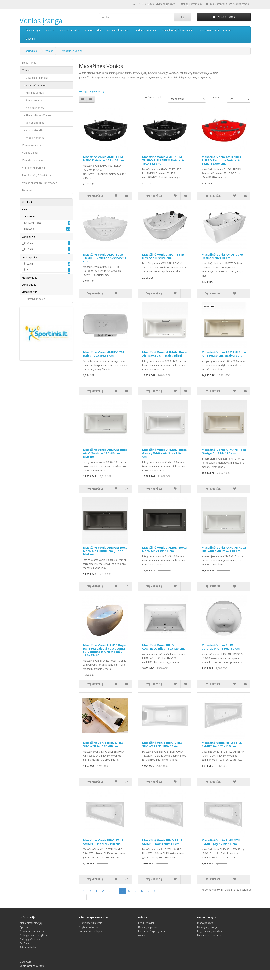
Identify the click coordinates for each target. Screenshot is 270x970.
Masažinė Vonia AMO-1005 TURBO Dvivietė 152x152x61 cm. (104, 257)
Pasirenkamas (33, 408)
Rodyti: (217, 97)
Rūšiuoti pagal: (153, 97)
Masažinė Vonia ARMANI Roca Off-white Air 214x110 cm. (224, 549)
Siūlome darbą (28, 947)
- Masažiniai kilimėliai (35, 77)
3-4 (27, 469)
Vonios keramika (69, 30)
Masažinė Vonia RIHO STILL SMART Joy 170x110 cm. (222, 842)
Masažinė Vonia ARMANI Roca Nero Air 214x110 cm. (164, 549)
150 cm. (29, 319)
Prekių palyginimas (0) (91, 91)
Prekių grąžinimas (30, 939)
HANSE (29, 259)
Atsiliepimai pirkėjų (31, 923)
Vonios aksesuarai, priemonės (215, 30)
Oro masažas (33, 403)
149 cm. (29, 313)
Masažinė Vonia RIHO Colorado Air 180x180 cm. (221, 646)
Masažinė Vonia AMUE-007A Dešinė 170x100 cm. (222, 256)
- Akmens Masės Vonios (36, 115)
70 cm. (29, 349)
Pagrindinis (30, 51)
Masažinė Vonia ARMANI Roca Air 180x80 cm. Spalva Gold (224, 354)
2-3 (27, 464)
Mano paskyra (205, 923)
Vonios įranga (41, 20)
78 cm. (29, 361)
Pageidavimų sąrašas (209, 931)
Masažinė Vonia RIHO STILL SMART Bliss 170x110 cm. (103, 842)
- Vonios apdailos (33, 122)
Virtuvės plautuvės (117, 30)
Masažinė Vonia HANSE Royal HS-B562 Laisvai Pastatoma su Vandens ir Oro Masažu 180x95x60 (104, 650)
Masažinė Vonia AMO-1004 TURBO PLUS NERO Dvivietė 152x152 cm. (163, 160)
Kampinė (30, 427)
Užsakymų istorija (207, 927)
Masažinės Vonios (72, 51)
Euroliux (29, 254)
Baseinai (31, 38)
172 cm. (29, 284)
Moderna (30, 271)
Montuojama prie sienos (39, 433)
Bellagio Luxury (34, 248)
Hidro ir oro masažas (37, 391)
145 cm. (29, 307)
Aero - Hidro (32, 379)
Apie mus (25, 927)
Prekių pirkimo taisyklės (33, 935)
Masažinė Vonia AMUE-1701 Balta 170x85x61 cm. (103, 354)
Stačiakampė (32, 445)
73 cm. (29, 337)
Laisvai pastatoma (35, 439)
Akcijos (142, 935)
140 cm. (29, 301)
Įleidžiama (31, 451)
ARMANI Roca (33, 236)
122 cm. (29, 331)
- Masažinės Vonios (34, 85)
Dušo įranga (33, 30)
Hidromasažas (33, 397)
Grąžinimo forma (88, 927)
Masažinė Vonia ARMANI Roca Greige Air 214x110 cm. (224, 451)
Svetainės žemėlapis (90, 931)
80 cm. (29, 367)
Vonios (50, 30)
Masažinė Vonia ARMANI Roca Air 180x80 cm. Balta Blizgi (164, 354)
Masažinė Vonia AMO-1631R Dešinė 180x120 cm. (163, 256)
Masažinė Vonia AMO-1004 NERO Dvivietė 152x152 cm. (104, 158)
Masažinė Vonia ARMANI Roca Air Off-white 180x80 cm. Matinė (105, 453)
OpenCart (25, 962)
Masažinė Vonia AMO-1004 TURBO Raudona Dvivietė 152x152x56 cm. (221, 160)
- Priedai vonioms (33, 137)
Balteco (29, 242)
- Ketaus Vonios (32, 100)
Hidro (28, 385)
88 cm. (29, 343)
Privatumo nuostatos (32, 931)
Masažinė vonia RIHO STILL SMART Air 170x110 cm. (222, 744)
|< (82, 891)
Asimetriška (32, 421)
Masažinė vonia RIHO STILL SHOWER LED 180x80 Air (162, 744)
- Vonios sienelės (32, 130)
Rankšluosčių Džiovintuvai (177, 30)
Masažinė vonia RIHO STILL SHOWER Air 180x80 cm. (103, 744)
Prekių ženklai (146, 923)
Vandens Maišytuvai (145, 30)
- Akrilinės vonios (33, 92)
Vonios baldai (93, 30)
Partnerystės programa (151, 931)
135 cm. (29, 290)
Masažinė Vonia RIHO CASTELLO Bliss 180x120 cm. (163, 646)
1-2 (27, 481)
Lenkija (29, 265)
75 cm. (29, 355)
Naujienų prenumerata (210, 935)
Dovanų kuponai (147, 927)
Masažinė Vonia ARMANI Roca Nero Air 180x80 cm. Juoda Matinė (105, 550)
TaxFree (24, 943)
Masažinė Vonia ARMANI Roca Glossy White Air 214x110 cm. (164, 453)
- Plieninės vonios (33, 107)
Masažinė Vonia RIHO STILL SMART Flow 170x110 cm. (162, 842)
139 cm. (29, 295)
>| (82, 897)
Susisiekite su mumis (90, 923)
